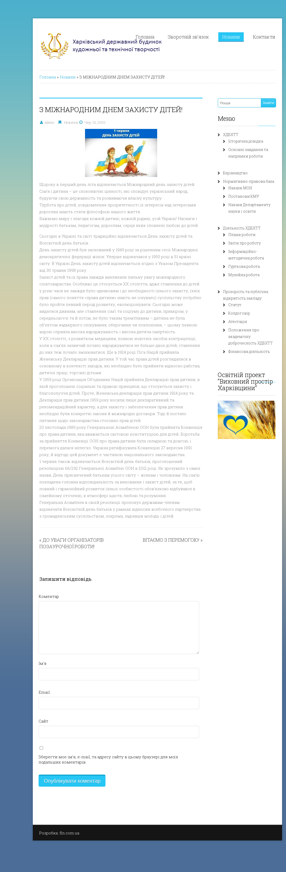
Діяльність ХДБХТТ (227, 228)
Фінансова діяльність (235, 351)
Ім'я (28, 663)
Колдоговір (225, 313)
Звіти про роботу (230, 243)
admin (35, 122)
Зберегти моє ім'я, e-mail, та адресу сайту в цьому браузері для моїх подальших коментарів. (94, 759)
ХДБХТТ (216, 134)
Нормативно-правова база (234, 181)
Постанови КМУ (229, 196)
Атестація (223, 321)
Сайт (29, 721)
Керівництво (221, 172)
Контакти (250, 37)
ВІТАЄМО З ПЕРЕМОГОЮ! (156, 540)
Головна (130, 37)
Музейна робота (229, 274)
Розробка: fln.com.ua (45, 833)
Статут (220, 304)
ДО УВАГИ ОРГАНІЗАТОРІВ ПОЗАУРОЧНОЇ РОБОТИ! (57, 543)
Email (29, 692)
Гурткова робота (229, 266)
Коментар (34, 596)
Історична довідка (231, 141)
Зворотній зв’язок (174, 37)
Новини (216, 37)
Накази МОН (226, 187)
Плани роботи (227, 234)
